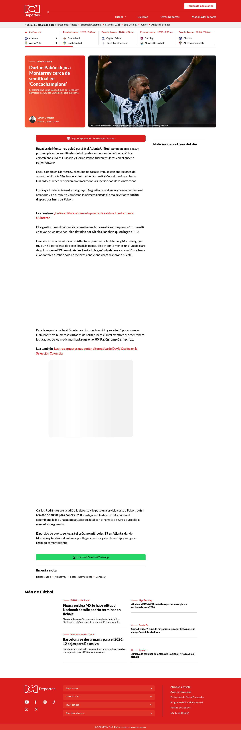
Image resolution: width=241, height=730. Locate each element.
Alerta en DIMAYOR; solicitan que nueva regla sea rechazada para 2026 (159, 606)
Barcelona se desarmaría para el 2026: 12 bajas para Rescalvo (93, 642)
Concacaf (100, 577)
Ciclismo (143, 17)
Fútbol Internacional (81, 577)
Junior (144, 24)
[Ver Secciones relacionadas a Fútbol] (124, 17)
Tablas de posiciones (200, 6)
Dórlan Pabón (43, 577)
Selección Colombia (91, 24)
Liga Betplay (130, 24)
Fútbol (119, 17)
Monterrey (60, 577)
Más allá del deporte (204, 17)
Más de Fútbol (39, 592)
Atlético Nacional (160, 24)
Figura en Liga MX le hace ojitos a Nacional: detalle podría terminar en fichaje (92, 610)
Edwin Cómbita (46, 117)
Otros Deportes (170, 17)
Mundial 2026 (112, 24)
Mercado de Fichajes (66, 24)
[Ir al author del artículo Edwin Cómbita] (32, 119)
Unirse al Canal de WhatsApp (91, 557)
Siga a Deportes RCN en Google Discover (91, 138)
